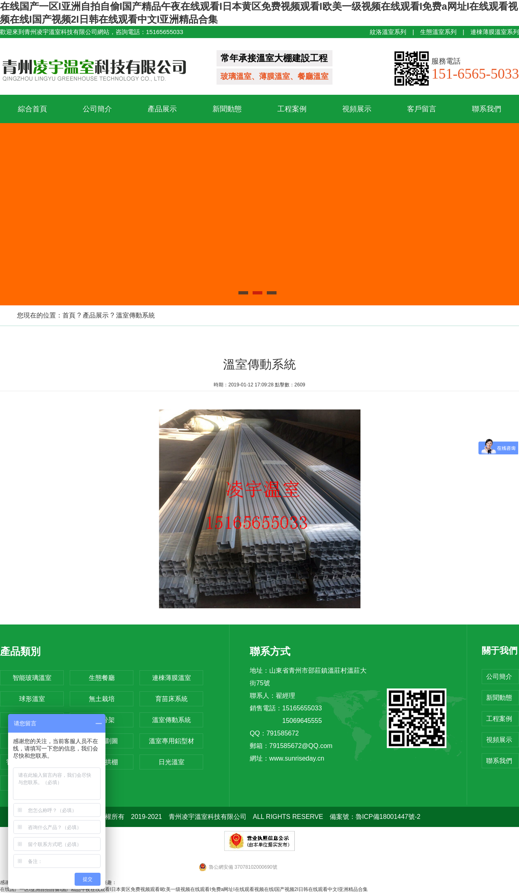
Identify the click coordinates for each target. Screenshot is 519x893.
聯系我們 (486, 109)
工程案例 (292, 109)
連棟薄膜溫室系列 (494, 31)
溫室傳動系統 (135, 315)
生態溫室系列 (438, 31)
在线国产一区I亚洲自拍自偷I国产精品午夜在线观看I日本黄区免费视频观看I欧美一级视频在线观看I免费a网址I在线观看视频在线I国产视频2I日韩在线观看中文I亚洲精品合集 (184, 889)
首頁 (68, 315)
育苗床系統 (171, 698)
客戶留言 (421, 109)
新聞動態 (227, 109)
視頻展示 (356, 109)
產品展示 (162, 109)
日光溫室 (171, 762)
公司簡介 (97, 109)
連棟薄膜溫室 (171, 677)
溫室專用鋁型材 (171, 740)
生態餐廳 (102, 677)
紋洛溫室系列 (388, 31)
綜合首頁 (32, 109)
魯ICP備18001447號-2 (388, 816)
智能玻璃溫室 (32, 677)
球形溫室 (32, 698)
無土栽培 (102, 698)
